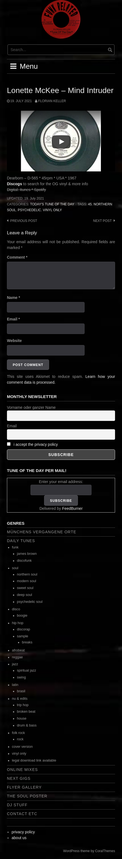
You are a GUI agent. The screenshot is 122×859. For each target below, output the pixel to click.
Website (14, 340)
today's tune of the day (52, 204)
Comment (17, 257)
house (21, 718)
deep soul (24, 595)
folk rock (18, 733)
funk (15, 547)
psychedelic (29, 210)
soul (15, 568)
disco (16, 609)
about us (19, 838)
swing (21, 677)
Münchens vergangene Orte (41, 532)
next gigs (18, 778)
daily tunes (21, 541)
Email (13, 319)
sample (22, 636)
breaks (27, 642)
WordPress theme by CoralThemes (89, 851)
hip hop (17, 623)
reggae (17, 657)
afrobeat (18, 650)
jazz (15, 664)
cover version (22, 747)
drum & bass (27, 725)
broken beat (26, 712)
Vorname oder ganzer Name (31, 407)
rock (20, 739)
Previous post (23, 221)
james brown (27, 554)
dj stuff (17, 805)
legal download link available (34, 760)
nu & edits (19, 699)
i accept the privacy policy (36, 444)
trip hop (23, 705)
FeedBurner (72, 508)
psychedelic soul (29, 602)
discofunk (24, 561)
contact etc (22, 814)
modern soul (26, 581)
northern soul (27, 574)
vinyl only (52, 210)
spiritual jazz (26, 670)
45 (90, 204)
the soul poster (27, 796)
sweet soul (25, 588)
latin (15, 685)
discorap (23, 629)
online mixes (22, 769)
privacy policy (23, 832)
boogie (22, 615)
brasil (21, 691)
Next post (102, 221)
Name (13, 297)
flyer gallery (24, 787)
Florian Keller (52, 101)
